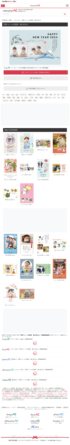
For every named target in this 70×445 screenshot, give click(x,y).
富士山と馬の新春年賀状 (43, 179)
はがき (26, 97)
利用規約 (58, 407)
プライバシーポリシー (33, 407)
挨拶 (18, 97)
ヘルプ (13, 407)
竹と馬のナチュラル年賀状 (43, 275)
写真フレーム (32, 94)
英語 (36, 97)
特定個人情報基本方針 (48, 407)
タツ (59, 97)
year (17, 94)
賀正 (51, 94)
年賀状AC (43, 440)
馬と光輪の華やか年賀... (59, 174)
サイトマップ (28, 409)
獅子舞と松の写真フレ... (10, 199)
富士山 (38, 94)
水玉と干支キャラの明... (59, 250)
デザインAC (29, 398)
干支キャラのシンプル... (26, 300)
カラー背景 (17, 100)
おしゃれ (17, 20)
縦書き (41, 97)
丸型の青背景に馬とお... (10, 255)
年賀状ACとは (6, 407)
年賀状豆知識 (23, 393)
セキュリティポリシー (40, 409)
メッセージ (5, 100)
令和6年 (29, 100)
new (13, 94)
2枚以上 (24, 100)
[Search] (64, 14)
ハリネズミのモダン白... (26, 255)
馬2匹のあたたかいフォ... (43, 149)
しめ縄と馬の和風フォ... (10, 275)
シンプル (63, 94)
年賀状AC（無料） (7, 20)
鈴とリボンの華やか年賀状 (10, 179)
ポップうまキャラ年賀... (26, 204)
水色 (47, 94)
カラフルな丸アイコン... (26, 280)
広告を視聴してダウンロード (35, 88)
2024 (35, 100)
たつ (54, 97)
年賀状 (8, 97)
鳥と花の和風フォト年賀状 (43, 255)
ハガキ (31, 97)
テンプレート (23, 94)
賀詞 (14, 97)
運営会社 (65, 407)
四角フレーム (48, 97)
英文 (11, 100)
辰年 (63, 97)
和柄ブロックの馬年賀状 (26, 154)
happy (8, 94)
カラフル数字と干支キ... (26, 174)
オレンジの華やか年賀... (59, 280)
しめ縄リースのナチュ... (10, 154)
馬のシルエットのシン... (59, 154)
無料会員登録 (21, 407)
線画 (4, 97)
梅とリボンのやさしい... (10, 305)
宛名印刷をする (35, 78)
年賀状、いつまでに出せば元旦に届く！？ (44, 393)
